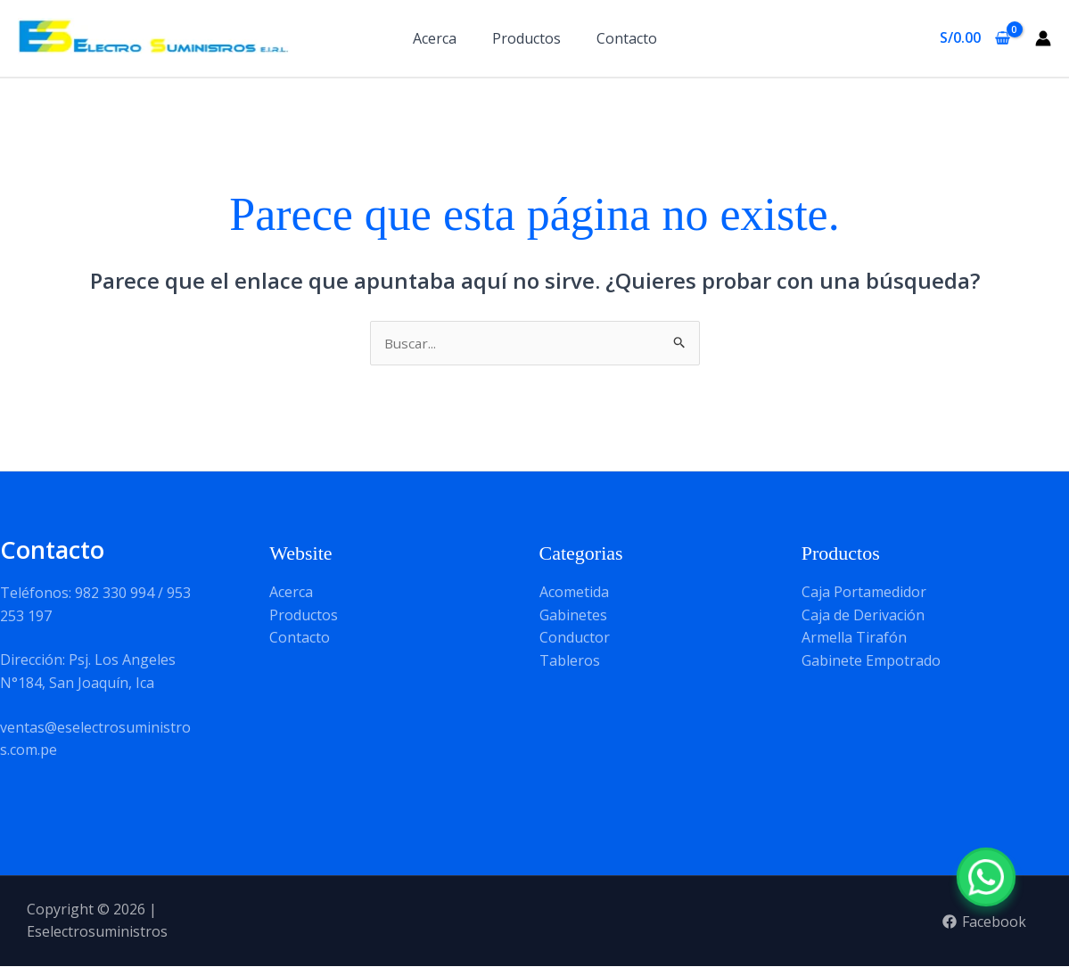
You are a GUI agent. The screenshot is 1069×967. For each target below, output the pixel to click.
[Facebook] (984, 923)
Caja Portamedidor (864, 592)
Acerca (434, 38)
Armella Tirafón (854, 638)
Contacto (626, 38)
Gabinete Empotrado (871, 661)
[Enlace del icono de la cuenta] (1043, 38)
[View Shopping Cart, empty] (974, 38)
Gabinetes (573, 616)
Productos (526, 38)
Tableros (569, 661)
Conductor (574, 638)
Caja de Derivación (863, 616)
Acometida (574, 592)
